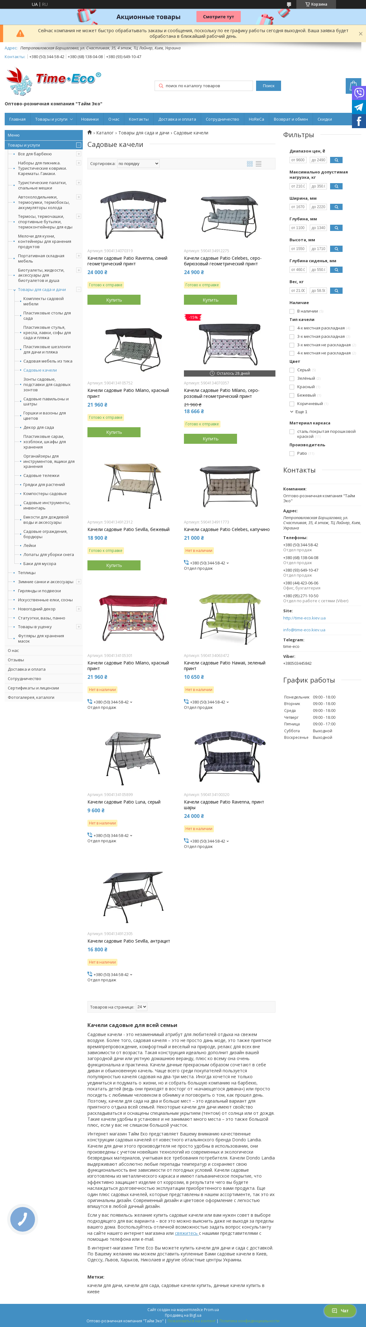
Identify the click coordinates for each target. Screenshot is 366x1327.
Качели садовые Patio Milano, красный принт (128, 393)
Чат (340, 1311)
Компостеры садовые (45, 493)
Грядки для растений (44, 484)
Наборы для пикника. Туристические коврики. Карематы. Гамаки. (42, 168)
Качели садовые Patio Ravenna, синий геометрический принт (127, 261)
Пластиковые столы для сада (47, 315)
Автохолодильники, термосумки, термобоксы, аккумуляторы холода (44, 202)
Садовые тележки (41, 475)
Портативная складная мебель (41, 258)
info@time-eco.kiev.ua (304, 630)
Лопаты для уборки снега (48, 554)
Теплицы (27, 572)
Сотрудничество (222, 119)
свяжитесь (187, 1233)
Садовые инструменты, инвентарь (46, 505)
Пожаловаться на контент (191, 1321)
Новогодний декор (37, 609)
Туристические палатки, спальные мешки (42, 185)
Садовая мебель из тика (47, 361)
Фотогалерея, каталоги (31, 697)
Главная (17, 119)
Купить (114, 300)
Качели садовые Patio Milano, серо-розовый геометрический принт (222, 393)
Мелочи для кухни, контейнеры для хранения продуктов (44, 241)
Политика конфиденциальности (249, 1321)
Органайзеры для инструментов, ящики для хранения (49, 461)
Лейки (29, 545)
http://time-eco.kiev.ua (304, 618)
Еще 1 (301, 411)
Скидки (325, 119)
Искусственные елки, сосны (45, 600)
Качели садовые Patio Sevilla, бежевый (128, 529)
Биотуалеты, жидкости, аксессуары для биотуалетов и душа (41, 275)
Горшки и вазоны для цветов (44, 415)
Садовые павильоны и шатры (46, 401)
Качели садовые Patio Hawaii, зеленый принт (224, 665)
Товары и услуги (51, 119)
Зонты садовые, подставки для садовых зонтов (47, 385)
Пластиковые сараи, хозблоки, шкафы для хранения (44, 442)
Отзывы (16, 660)
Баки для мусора (39, 563)
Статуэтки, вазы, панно (41, 618)
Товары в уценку (35, 626)
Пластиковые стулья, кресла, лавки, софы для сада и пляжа (47, 333)
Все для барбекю (35, 154)
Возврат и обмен (291, 119)
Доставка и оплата (177, 119)
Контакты (139, 119)
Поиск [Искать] (268, 85)
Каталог (105, 133)
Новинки (90, 119)
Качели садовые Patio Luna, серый (124, 802)
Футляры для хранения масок (41, 638)
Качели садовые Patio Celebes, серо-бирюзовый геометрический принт (223, 261)
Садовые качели (40, 370)
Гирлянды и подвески (39, 590)
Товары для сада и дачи (42, 289)
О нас (113, 119)
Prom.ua (211, 1309)
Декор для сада (38, 427)
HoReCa (256, 119)
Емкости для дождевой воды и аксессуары (46, 519)
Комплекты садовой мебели (43, 301)
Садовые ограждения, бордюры (45, 534)
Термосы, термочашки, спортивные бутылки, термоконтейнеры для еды (45, 221)
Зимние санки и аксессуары (45, 581)
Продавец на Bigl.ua (183, 1315)
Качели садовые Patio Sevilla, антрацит (128, 941)
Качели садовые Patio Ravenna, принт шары (224, 804)
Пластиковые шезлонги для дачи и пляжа (47, 349)
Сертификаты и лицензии (33, 688)
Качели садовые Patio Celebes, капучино (227, 529)
